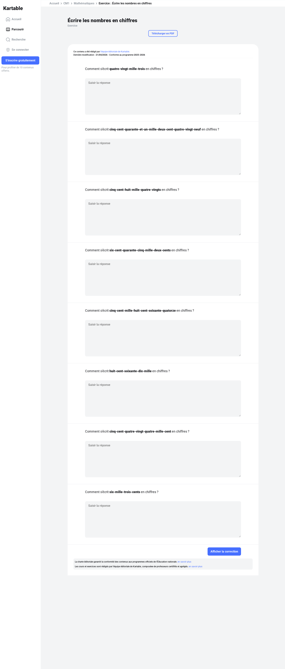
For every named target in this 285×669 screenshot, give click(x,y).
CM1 (66, 3)
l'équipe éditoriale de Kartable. (115, 51)
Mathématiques (84, 3)
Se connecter (17, 50)
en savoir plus (184, 561)
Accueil (13, 19)
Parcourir (15, 29)
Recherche (16, 39)
